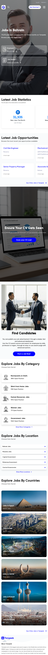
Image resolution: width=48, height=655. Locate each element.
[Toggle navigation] (35, 7)
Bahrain (43, 2)
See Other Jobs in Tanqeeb (36, 183)
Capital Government (24, 457)
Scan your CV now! (24, 240)
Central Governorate (24, 467)
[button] (8, 7)
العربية (37, 2)
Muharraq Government (24, 462)
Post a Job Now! (24, 354)
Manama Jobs (24, 451)
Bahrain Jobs (24, 446)
